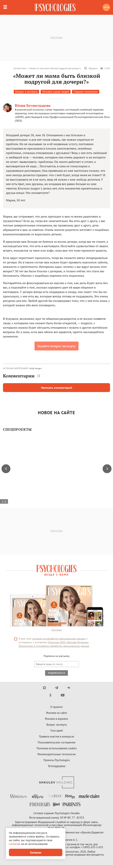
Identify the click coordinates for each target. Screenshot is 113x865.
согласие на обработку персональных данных (58, 638)
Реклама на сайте (56, 713)
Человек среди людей (55, 91)
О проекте (56, 707)
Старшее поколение (85, 91)
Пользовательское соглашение (57, 742)
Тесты (106, 7)
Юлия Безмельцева (32, 105)
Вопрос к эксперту (26, 91)
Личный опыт (20, 68)
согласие (14, 843)
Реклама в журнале (56, 718)
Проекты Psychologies (56, 760)
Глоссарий (56, 730)
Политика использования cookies (57, 748)
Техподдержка (56, 766)
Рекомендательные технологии (56, 754)
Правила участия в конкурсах (56, 736)
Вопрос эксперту (56, 724)
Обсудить (91, 68)
